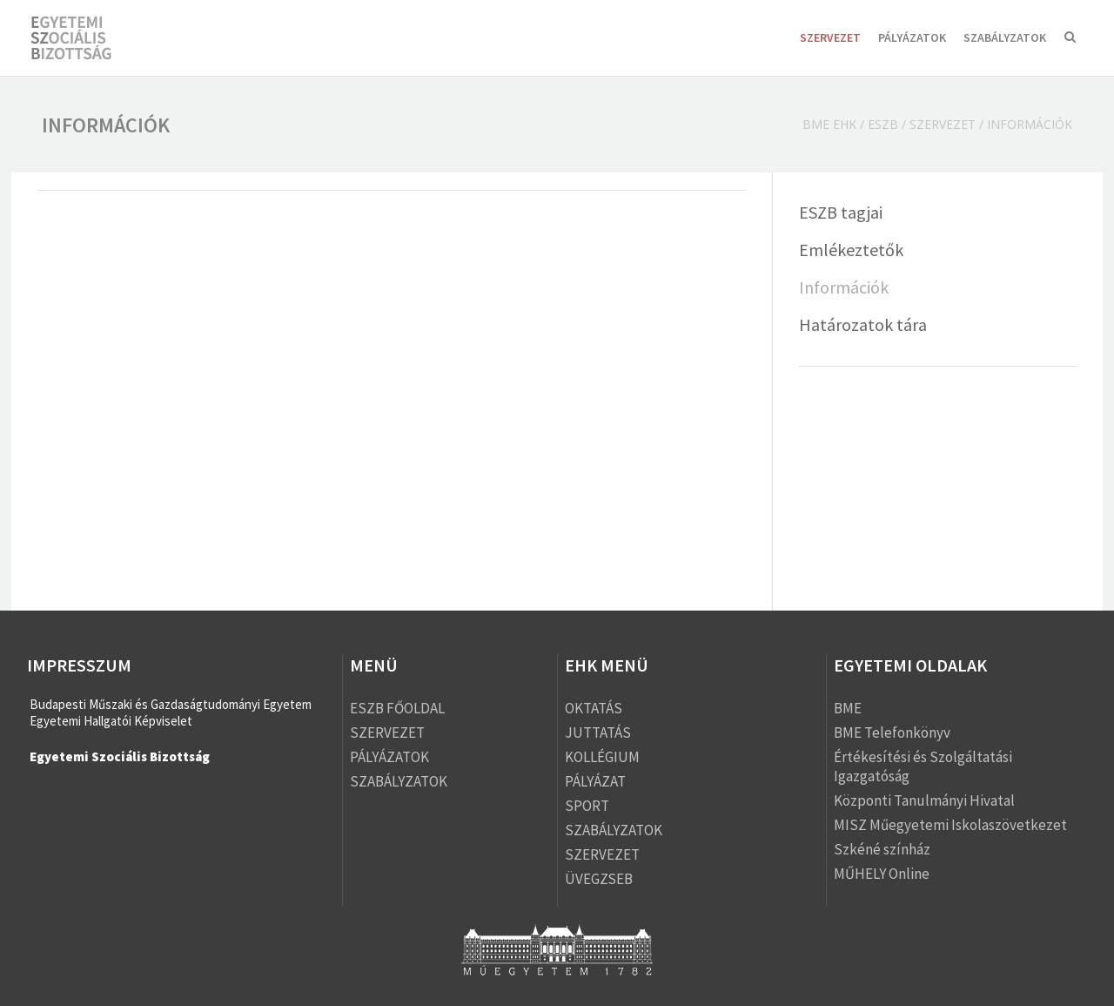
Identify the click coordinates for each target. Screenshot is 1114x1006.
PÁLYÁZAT (595, 781)
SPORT (587, 805)
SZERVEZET (830, 37)
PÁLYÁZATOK (912, 37)
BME (848, 708)
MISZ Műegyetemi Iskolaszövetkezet (950, 824)
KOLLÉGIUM (602, 756)
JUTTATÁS (598, 732)
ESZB (883, 124)
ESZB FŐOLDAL (397, 708)
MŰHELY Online (881, 873)
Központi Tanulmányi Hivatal (924, 800)
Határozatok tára (863, 324)
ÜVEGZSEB (599, 878)
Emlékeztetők (851, 249)
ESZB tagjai (840, 212)
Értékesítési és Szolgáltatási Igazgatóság (923, 766)
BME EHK (829, 124)
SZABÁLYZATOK (1004, 37)
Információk (844, 287)
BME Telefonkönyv (892, 732)
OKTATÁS (593, 708)
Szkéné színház (882, 849)
